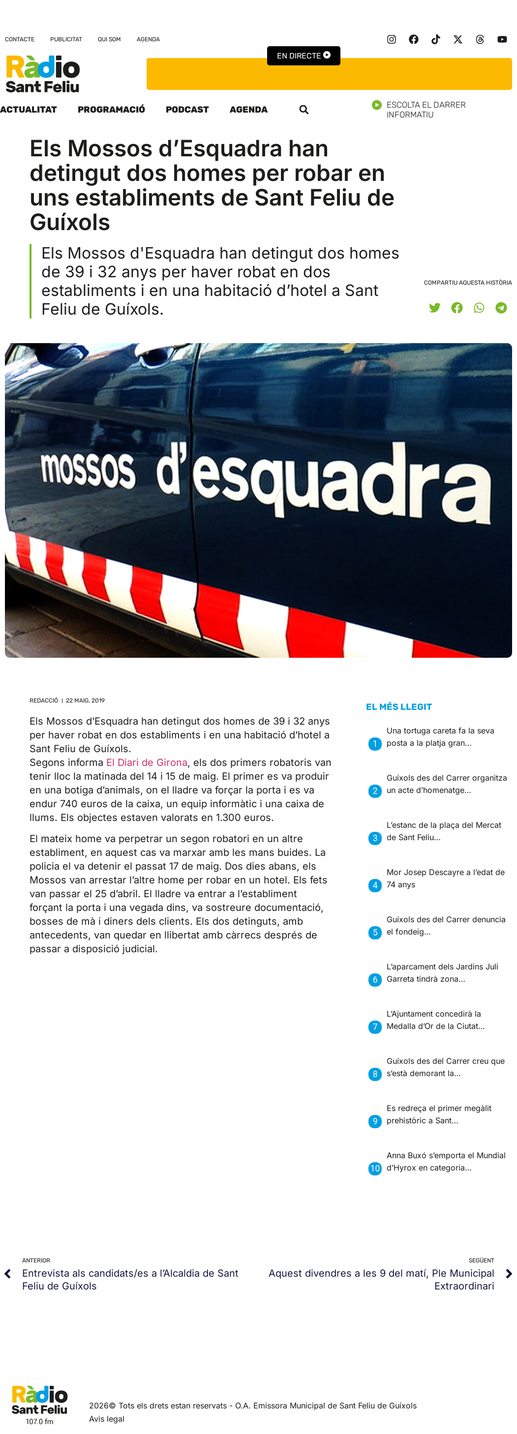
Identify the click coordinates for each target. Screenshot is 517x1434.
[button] (304, 109)
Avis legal (106, 1419)
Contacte (19, 39)
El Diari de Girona (146, 762)
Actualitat (28, 109)
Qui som (109, 39)
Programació (111, 109)
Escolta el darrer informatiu (444, 109)
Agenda (148, 39)
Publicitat (66, 39)
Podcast (187, 109)
